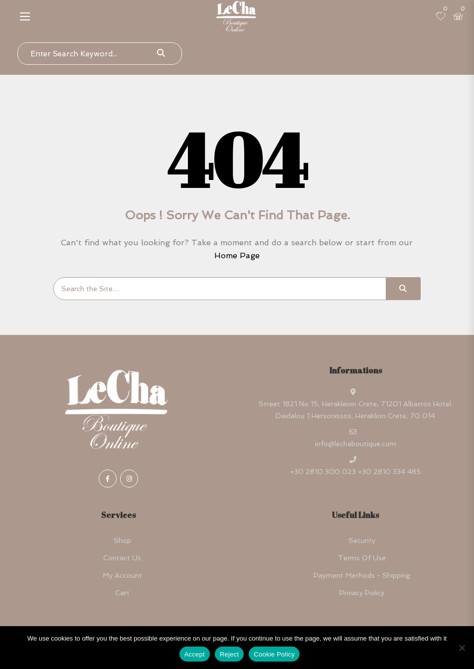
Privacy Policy (361, 593)
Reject (229, 654)
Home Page (237, 255)
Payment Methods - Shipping (362, 575)
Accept (194, 654)
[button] (24, 16)
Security (361, 540)
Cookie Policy (274, 654)
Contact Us (122, 558)
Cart (122, 593)
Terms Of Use (362, 558)
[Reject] (462, 648)
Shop (122, 540)
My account (122, 575)
